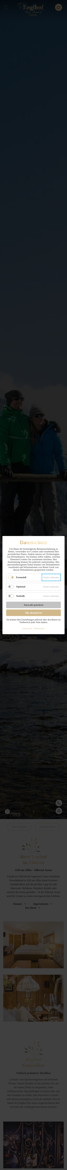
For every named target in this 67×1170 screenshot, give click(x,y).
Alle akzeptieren (33, 612)
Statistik (20, 596)
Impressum (27, 628)
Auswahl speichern (33, 604)
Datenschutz (39, 628)
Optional (20, 586)
